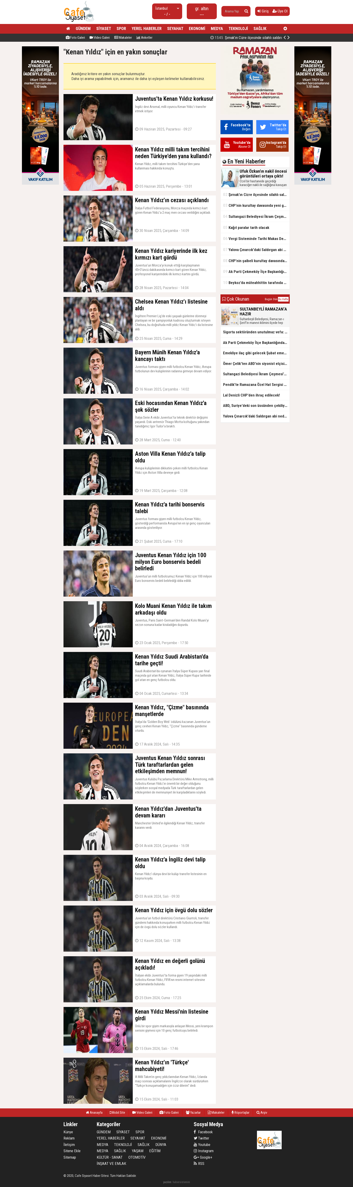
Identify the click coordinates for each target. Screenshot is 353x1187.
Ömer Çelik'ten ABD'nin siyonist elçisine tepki (256, 363)
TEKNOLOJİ (238, 28)
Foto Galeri (75, 38)
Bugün (268, 299)
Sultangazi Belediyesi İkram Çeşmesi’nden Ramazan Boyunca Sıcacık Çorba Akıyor (256, 216)
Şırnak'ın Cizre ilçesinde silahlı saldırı (256, 194)
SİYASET (103, 28)
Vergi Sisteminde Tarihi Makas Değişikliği (256, 238)
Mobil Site (117, 1112)
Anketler (144, 38)
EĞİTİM (154, 1151)
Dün (275, 299)
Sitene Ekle (72, 1151)
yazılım (167, 1182)
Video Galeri (100, 38)
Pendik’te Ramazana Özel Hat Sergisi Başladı (256, 384)
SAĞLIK (259, 28)
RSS (199, 1163)
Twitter (201, 1138)
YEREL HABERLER (147, 28)
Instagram (204, 1151)
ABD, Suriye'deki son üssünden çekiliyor (255, 405)
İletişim (69, 1144)
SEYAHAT (175, 28)
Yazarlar (193, 1112)
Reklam (69, 1138)
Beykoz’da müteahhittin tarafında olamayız (256, 282)
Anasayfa (94, 1112)
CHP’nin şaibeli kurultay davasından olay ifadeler (256, 260)
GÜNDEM (83, 28)
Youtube (202, 1144)
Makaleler (123, 38)
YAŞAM (137, 1151)
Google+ (203, 1157)
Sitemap (69, 1157)
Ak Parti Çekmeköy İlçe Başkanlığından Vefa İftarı (256, 271)
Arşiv (261, 1112)
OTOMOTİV (137, 1157)
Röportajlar (240, 1112)
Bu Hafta (283, 299)
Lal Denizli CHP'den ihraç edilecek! (251, 395)
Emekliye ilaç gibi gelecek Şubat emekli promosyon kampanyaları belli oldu (256, 353)
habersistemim (181, 1182)
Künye (68, 1132)
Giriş (263, 11)
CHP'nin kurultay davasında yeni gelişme (256, 205)
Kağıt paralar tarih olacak (246, 227)
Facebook (203, 1132)
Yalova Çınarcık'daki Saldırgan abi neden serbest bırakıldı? (256, 249)
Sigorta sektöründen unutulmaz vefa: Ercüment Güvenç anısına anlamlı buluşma (256, 332)
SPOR (121, 28)
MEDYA (217, 28)
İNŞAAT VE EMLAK (111, 1163)
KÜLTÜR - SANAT (110, 1157)
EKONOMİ (197, 28)
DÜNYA (160, 1144)
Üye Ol (279, 11)
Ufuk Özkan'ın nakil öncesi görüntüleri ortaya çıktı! (236, 37)
